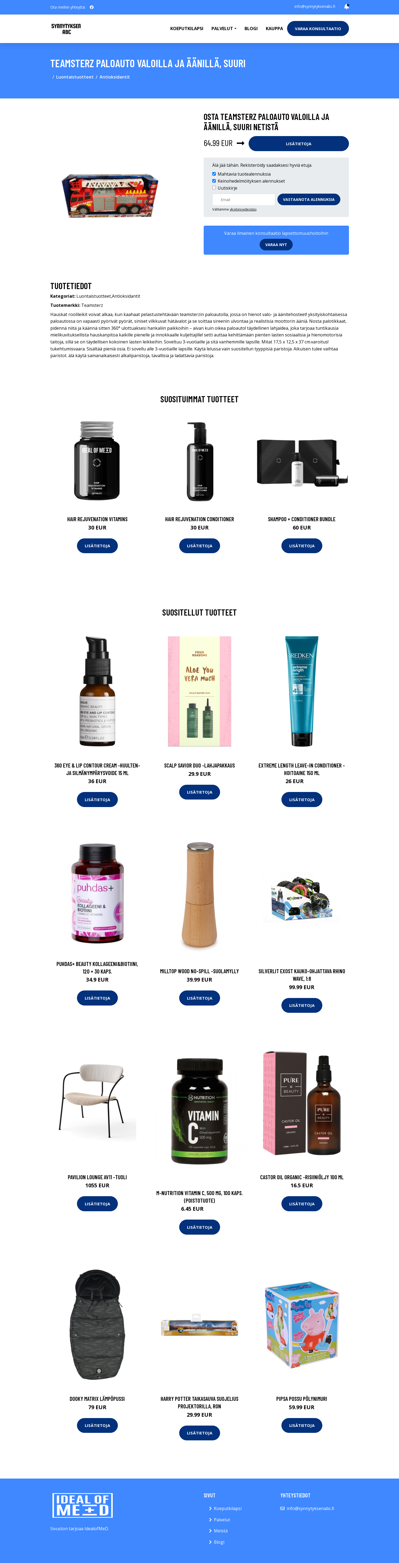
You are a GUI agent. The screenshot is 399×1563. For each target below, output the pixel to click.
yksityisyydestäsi (243, 209)
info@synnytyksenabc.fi (315, 6)
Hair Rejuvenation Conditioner (199, 519)
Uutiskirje (227, 188)
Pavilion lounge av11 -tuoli (97, 1177)
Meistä (221, 1531)
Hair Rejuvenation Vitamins (97, 519)
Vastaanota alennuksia (309, 199)
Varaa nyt (276, 244)
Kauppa (274, 28)
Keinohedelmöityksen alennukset (251, 181)
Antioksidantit (115, 77)
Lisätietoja (298, 143)
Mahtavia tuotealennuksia (244, 174)
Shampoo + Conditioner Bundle (302, 519)
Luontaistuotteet (75, 77)
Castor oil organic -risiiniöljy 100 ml (302, 1177)
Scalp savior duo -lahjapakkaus (199, 765)
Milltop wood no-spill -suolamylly (199, 971)
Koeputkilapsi (186, 28)
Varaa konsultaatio (318, 28)
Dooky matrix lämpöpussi (97, 1398)
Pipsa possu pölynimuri (301, 1398)
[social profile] (92, 7)
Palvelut (222, 1520)
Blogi (251, 28)
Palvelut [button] (222, 28)
